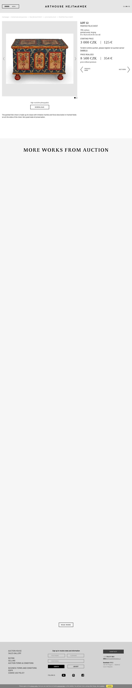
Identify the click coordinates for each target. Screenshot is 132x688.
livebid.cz (83, 50)
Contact (113, 652)
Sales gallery (14, 653)
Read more (66, 625)
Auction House (15, 651)
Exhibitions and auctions (19, 17)
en (126, 6)
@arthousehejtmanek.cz (112, 659)
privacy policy (34, 686)
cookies (102, 686)
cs (124, 6)
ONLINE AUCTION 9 (35, 17)
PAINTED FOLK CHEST (66, 17)
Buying (11, 658)
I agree (109, 686)
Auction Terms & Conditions (21, 663)
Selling (11, 660)
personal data (61, 686)
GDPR (10, 670)
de (129, 6)
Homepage (5, 17)
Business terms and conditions (22, 668)
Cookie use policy (16, 673)
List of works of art (50, 17)
